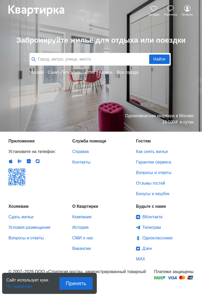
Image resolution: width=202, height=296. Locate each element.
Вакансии (81, 248)
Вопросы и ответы (153, 172)
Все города (127, 72)
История (80, 227)
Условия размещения (29, 227)
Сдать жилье (21, 217)
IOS (10, 161)
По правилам (19, 284)
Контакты (81, 162)
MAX (140, 259)
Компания (82, 217)
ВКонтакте (152, 217)
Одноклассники (157, 238)
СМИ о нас (82, 238)
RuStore (37, 161)
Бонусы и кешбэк (152, 193)
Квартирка (40, 10)
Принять (76, 283)
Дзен (147, 248)
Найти (159, 59)
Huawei (28, 161)
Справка (80, 151)
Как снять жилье (152, 151)
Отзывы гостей (150, 183)
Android (19, 161)
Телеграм (151, 227)
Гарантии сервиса (153, 162)
